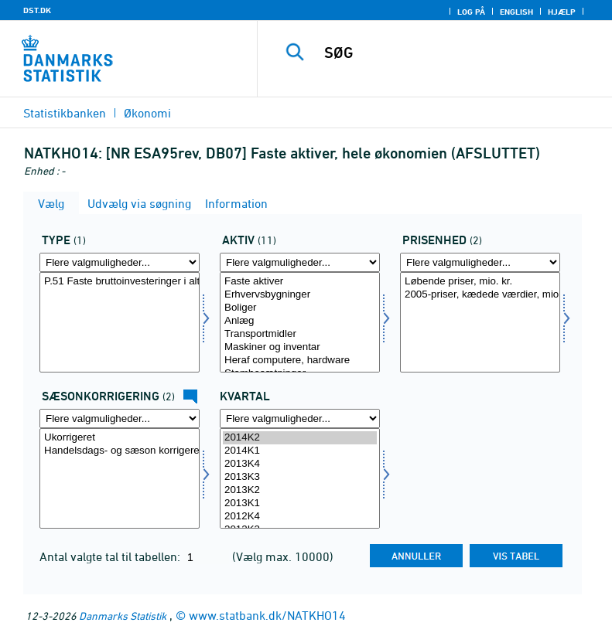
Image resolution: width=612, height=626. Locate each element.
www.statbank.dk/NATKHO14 (267, 615)
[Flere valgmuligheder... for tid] (300, 418)
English (516, 11)
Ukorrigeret (120, 437)
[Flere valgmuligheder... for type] (119, 262)
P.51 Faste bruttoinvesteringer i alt (120, 281)
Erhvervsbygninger (300, 294)
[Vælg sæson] (119, 478)
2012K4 (300, 516)
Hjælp (562, 11)
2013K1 (300, 503)
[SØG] (458, 52)
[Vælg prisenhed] (480, 322)
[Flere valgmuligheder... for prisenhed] (480, 262)
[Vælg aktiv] (300, 322)
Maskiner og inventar (300, 347)
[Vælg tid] (300, 478)
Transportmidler (300, 334)
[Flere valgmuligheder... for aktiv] (300, 262)
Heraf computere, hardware (300, 360)
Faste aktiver (300, 281)
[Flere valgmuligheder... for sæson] (119, 418)
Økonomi (147, 113)
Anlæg (300, 321)
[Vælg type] (119, 322)
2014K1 (300, 451)
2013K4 (300, 464)
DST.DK (37, 10)
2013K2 (300, 490)
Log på (471, 11)
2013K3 (300, 477)
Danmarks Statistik (122, 615)
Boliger (300, 308)
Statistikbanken (64, 113)
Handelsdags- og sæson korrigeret (120, 451)
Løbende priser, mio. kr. (480, 281)
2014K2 (300, 437)
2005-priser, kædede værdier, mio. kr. (480, 294)
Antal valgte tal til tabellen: (111, 556)
